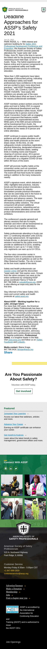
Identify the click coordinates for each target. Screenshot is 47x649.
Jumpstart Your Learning (15, 413)
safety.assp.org (21, 296)
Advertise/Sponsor (14, 585)
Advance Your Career (13, 424)
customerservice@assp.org (16, 573)
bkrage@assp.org (25, 349)
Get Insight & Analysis (14, 435)
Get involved (23, 391)
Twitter (39, 340)
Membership (11, 592)
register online (10, 271)
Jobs (8, 595)
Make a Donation (14, 588)
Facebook (8, 342)
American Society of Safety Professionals (15, 10)
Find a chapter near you (16, 598)
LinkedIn (21, 342)
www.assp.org (14, 340)
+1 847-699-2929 (11, 570)
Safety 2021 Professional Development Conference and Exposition (23, 46)
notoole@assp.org (27, 282)
